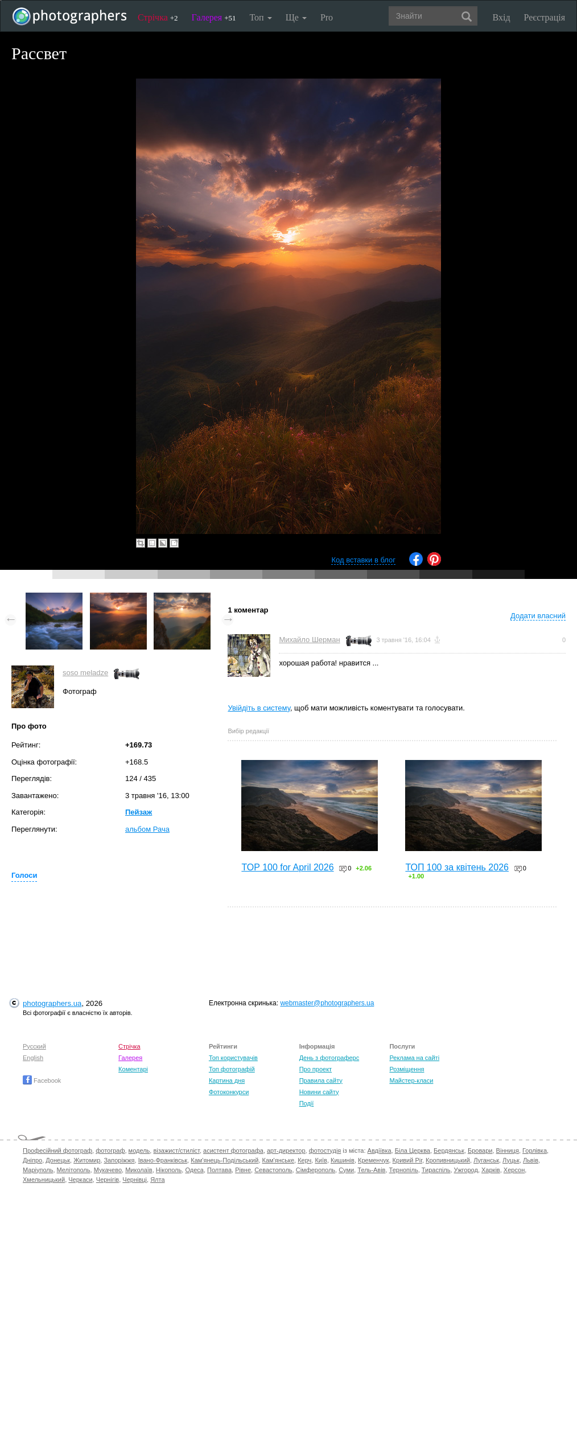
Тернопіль (403, 1169)
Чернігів (107, 1179)
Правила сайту (321, 1080)
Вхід (501, 17)
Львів (530, 1160)
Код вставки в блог (363, 560)
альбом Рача (147, 829)
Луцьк (511, 1160)
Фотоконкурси (229, 1091)
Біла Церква (412, 1150)
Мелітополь (73, 1169)
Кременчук (373, 1160)
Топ (260, 17)
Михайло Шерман (309, 639)
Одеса (194, 1169)
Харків (490, 1169)
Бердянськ (449, 1150)
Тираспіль (436, 1169)
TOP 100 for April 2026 (287, 867)
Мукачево (108, 1169)
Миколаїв (139, 1169)
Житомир (86, 1160)
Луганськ (486, 1160)
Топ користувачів (233, 1057)
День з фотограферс (329, 1057)
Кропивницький (448, 1160)
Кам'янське (278, 1160)
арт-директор (286, 1150)
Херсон (514, 1169)
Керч (304, 1160)
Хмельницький (44, 1179)
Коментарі (133, 1069)
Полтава (219, 1169)
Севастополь (273, 1169)
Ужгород (466, 1169)
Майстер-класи (411, 1080)
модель (139, 1150)
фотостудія (325, 1150)
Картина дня (227, 1080)
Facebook (42, 1080)
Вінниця (507, 1150)
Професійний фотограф (57, 1150)
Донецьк (58, 1160)
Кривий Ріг (407, 1160)
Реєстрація (544, 17)
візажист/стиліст (176, 1150)
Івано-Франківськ (162, 1160)
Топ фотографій (232, 1069)
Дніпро (32, 1160)
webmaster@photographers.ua (327, 1003)
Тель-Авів (371, 1169)
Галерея (214, 17)
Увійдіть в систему (259, 708)
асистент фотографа (233, 1150)
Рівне (243, 1169)
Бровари (480, 1150)
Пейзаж (138, 812)
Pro (326, 17)
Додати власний (538, 615)
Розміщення (406, 1069)
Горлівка (534, 1150)
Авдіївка (379, 1150)
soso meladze (85, 672)
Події (306, 1103)
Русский (34, 1046)
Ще (296, 17)
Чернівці (134, 1179)
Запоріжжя (119, 1160)
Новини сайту (319, 1091)
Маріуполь (38, 1169)
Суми (346, 1169)
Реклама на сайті (414, 1057)
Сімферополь (315, 1169)
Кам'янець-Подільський (224, 1160)
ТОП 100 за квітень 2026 (457, 867)
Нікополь (169, 1169)
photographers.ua (52, 1003)
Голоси (24, 875)
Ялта (157, 1179)
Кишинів (343, 1160)
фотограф (110, 1150)
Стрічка (158, 17)
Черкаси (80, 1179)
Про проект (315, 1069)
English (33, 1057)
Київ (321, 1160)
